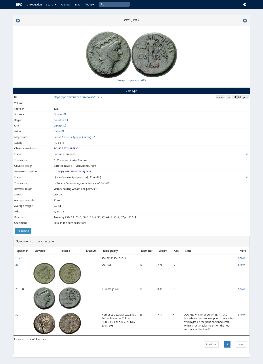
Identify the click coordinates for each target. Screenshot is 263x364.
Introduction (34, 4)
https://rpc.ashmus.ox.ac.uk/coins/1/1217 (78, 97)
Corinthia (59, 120)
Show (241, 258)
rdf (234, 97)
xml (228, 97)
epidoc (220, 97)
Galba (57, 131)
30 (17, 314)
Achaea (58, 114)
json (245, 97)
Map (77, 4)
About (89, 4)
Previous (211, 344)
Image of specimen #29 (131, 80)
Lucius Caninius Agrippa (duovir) (73, 137)
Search (51, 4)
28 (17, 264)
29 (17, 289)
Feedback (23, 230)
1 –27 (19, 258)
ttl (239, 97)
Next (241, 344)
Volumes (65, 4)
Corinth (58, 125)
